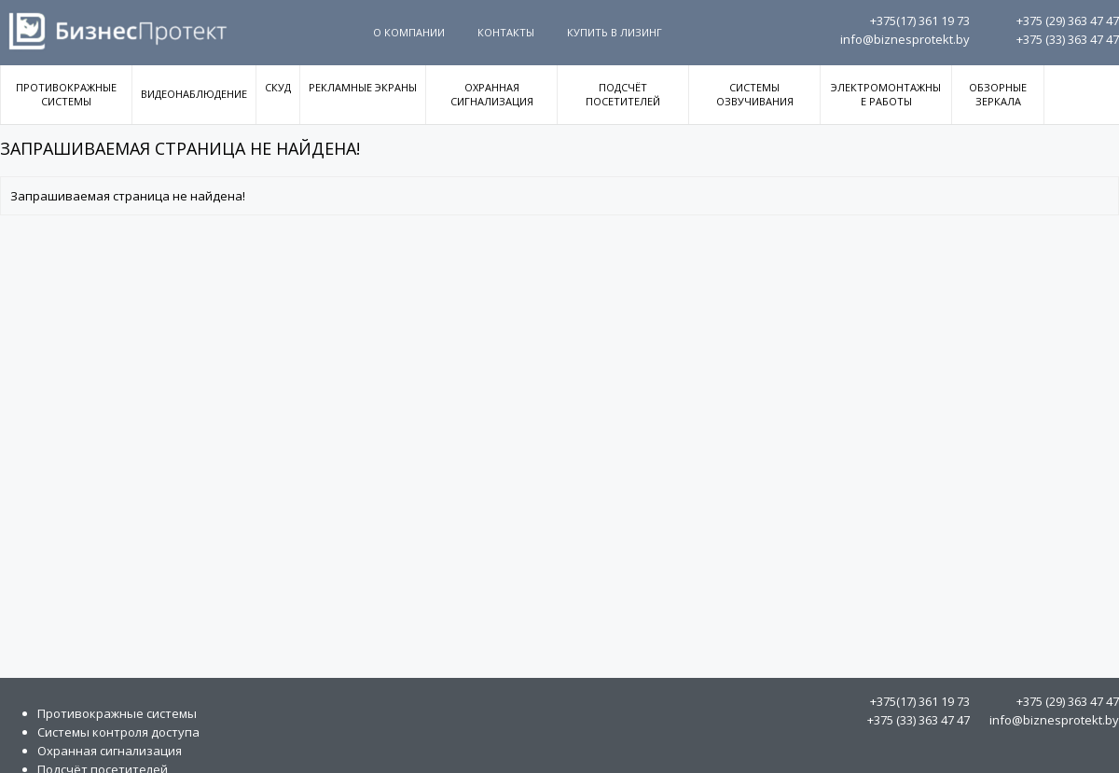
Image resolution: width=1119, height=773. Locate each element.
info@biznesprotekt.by (905, 39)
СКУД (278, 87)
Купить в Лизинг (614, 32)
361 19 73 (920, 20)
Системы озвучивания (755, 94)
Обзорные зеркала (998, 94)
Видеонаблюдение (194, 94)
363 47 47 (1067, 20)
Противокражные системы (66, 94)
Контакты (505, 32)
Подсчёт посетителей (623, 94)
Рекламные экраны (363, 87)
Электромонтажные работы (886, 94)
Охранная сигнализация (491, 94)
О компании (409, 32)
